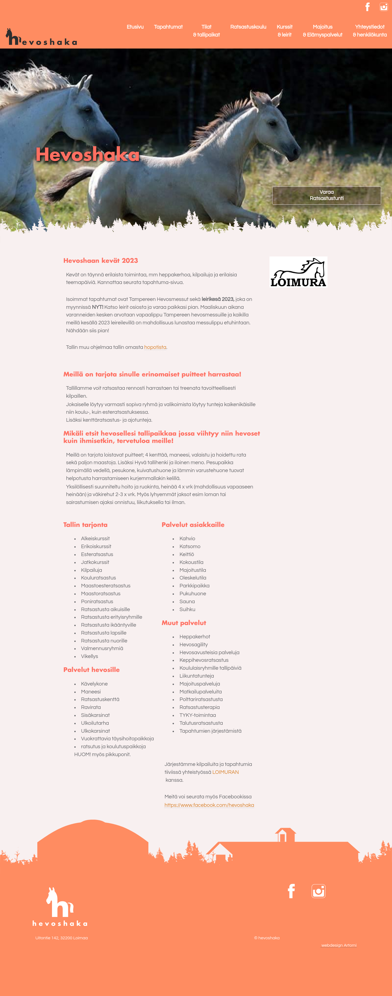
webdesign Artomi (339, 945)
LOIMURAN (225, 772)
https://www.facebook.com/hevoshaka (209, 805)
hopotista (155, 347)
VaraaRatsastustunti (327, 195)
